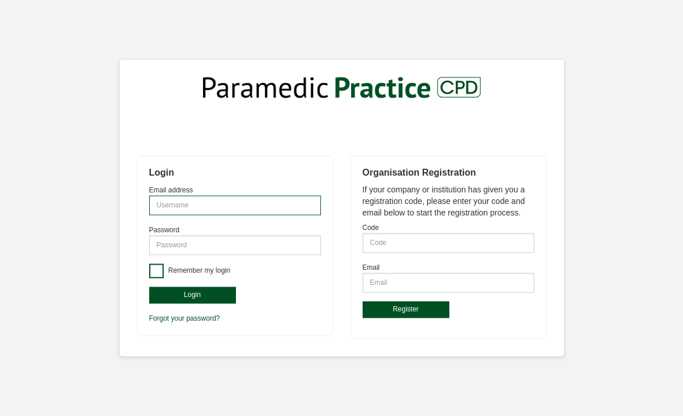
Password (164, 230)
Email (371, 267)
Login (192, 295)
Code (371, 228)
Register (406, 309)
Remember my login (199, 270)
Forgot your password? (184, 319)
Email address (171, 190)
